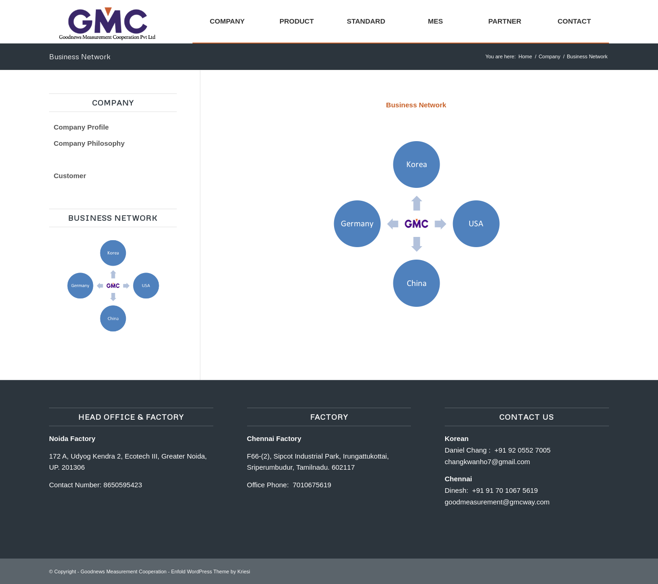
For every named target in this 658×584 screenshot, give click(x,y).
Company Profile (81, 127)
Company (549, 56)
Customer (70, 176)
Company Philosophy (89, 143)
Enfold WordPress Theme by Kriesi (210, 571)
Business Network (80, 56)
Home (525, 56)
